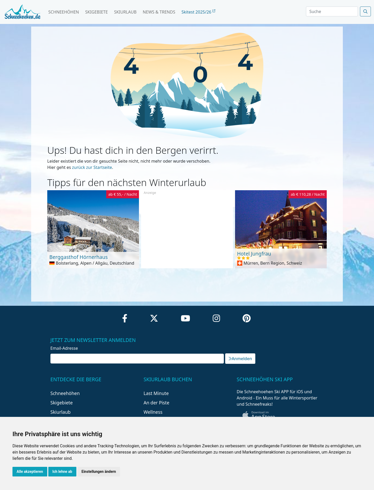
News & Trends (159, 12)
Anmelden (240, 358)
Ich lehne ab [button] (62, 471)
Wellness (153, 412)
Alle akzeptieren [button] (30, 471)
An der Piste (156, 402)
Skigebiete (96, 12)
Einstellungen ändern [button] (99, 471)
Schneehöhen (63, 12)
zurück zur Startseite (92, 167)
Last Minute (156, 393)
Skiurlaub (125, 12)
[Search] (332, 11)
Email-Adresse (64, 348)
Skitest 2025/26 (198, 12)
